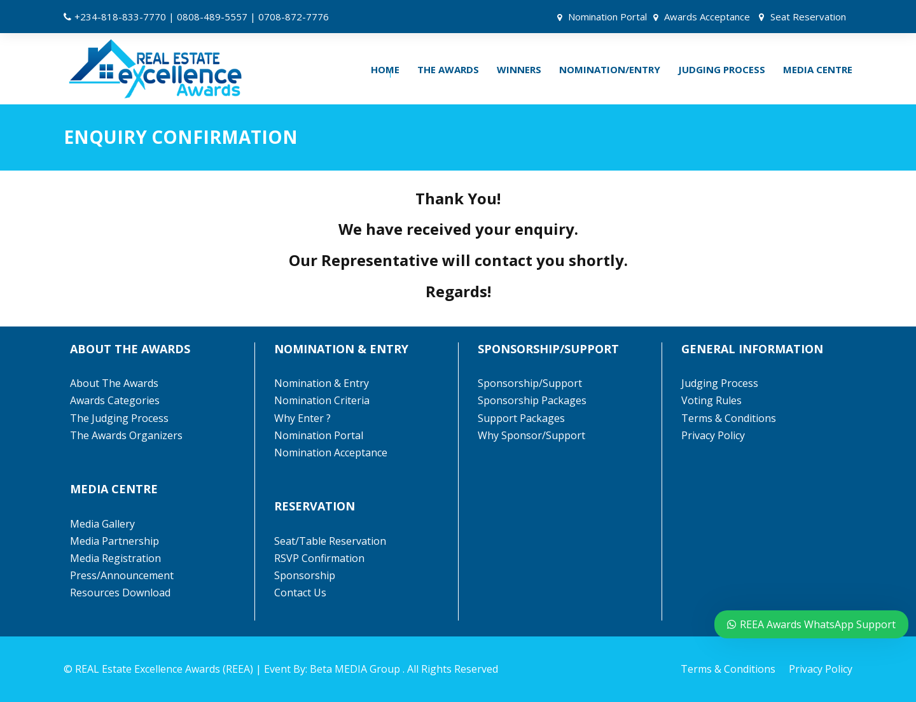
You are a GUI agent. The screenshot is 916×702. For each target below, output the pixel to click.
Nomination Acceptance (330, 453)
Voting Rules (711, 400)
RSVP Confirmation (319, 558)
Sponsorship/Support (530, 383)
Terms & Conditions (728, 418)
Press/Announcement (123, 575)
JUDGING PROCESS (721, 69)
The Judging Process (119, 418)
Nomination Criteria (322, 400)
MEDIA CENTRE (817, 69)
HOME (385, 69)
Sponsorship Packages (532, 400)
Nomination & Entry (321, 383)
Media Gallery (102, 524)
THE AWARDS (448, 69)
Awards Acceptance (707, 16)
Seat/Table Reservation (330, 541)
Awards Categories (115, 400)
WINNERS (519, 69)
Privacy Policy (713, 435)
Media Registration (115, 558)
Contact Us (300, 593)
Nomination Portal (607, 16)
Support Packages (521, 418)
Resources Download (120, 593)
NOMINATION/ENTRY (609, 69)
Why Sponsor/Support (533, 435)
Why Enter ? (302, 418)
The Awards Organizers (126, 435)
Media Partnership (114, 541)
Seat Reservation (808, 16)
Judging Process (719, 383)
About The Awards (114, 383)
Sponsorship (304, 575)
